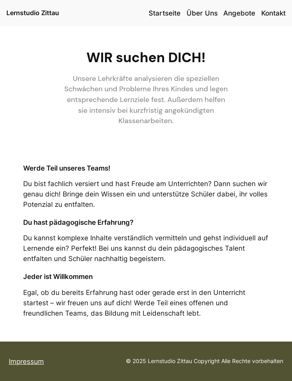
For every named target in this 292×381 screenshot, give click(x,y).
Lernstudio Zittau (32, 13)
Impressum (26, 361)
